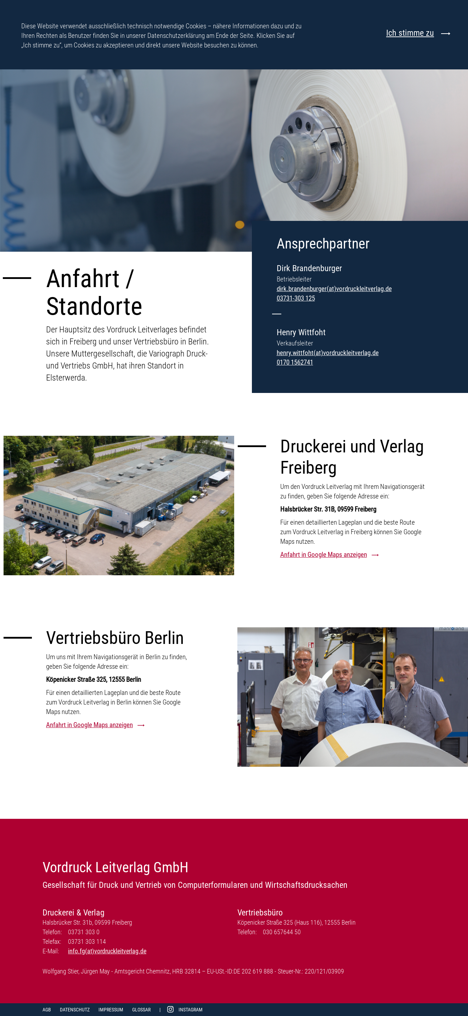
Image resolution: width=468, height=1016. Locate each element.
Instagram (191, 1009)
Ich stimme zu (410, 33)
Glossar (141, 1009)
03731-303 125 (296, 298)
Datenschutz (75, 1009)
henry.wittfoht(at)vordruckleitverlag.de (328, 353)
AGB (47, 1009)
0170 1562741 (295, 362)
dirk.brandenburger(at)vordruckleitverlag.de (334, 289)
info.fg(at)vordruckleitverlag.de (107, 951)
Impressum (110, 1009)
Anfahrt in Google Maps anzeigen (323, 554)
